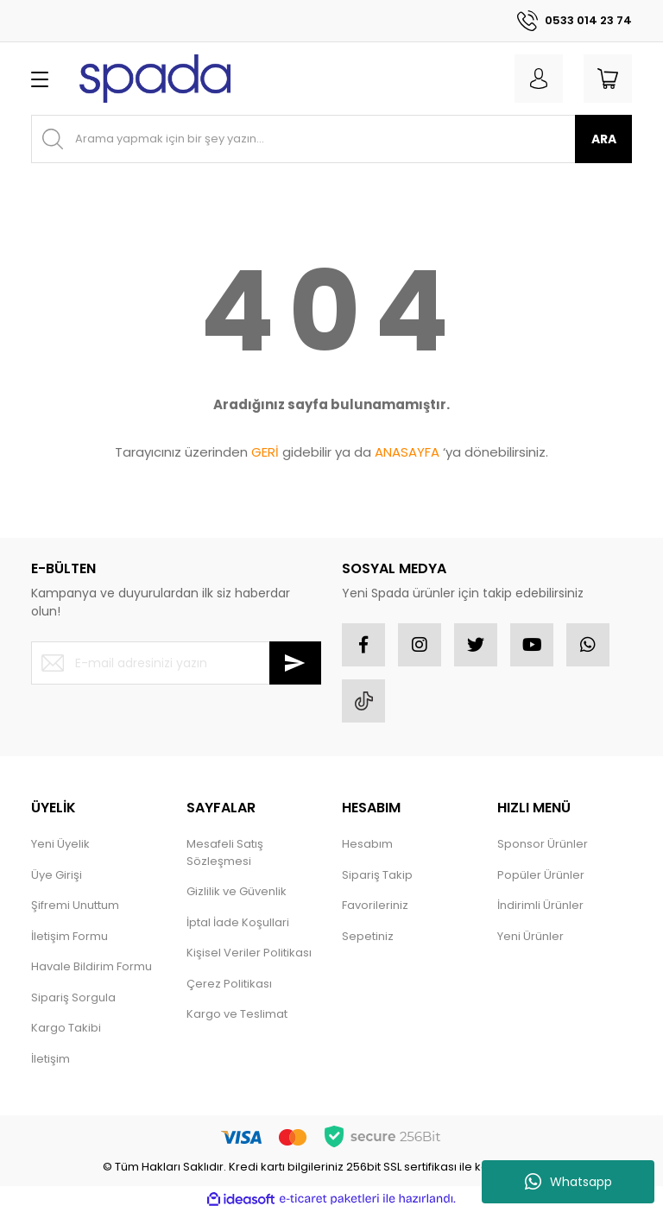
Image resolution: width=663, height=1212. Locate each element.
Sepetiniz (368, 936)
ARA (603, 139)
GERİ (265, 452)
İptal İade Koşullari (237, 922)
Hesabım (367, 844)
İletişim (50, 1059)
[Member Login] (539, 78)
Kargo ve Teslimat (236, 1014)
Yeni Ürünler (530, 936)
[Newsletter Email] (176, 663)
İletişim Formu (69, 936)
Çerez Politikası (229, 983)
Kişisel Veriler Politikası (249, 952)
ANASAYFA (407, 452)
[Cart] (608, 78)
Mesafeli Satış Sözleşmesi (224, 852)
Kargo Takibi (66, 1027)
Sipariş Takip (377, 875)
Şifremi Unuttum (75, 905)
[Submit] (295, 663)
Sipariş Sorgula (73, 997)
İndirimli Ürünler (540, 905)
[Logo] (154, 78)
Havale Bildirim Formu (91, 966)
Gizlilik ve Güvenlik (236, 891)
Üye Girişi (56, 875)
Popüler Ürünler (540, 875)
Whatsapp (568, 1181)
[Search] (331, 139)
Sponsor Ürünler (542, 844)
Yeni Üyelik (60, 844)
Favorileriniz (375, 905)
